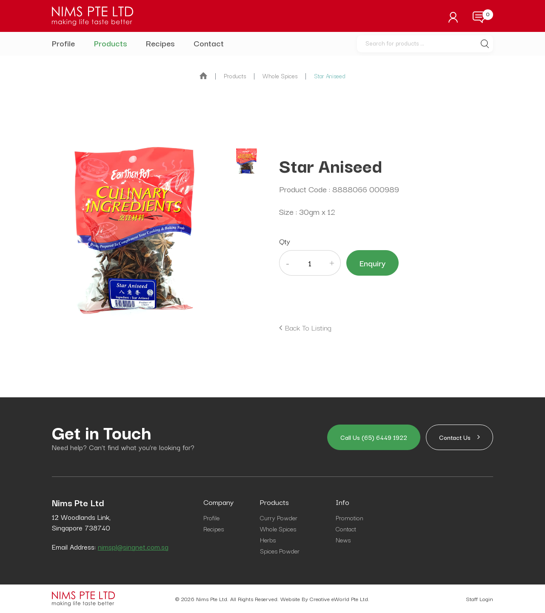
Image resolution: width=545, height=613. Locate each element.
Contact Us (459, 437)
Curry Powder (278, 517)
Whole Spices (278, 528)
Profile (63, 43)
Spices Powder (280, 550)
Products (110, 43)
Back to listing (308, 327)
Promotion (349, 517)
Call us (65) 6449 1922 (373, 437)
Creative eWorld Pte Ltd (339, 598)
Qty (284, 241)
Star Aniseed (329, 75)
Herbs (268, 539)
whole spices (280, 75)
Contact (209, 43)
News (343, 539)
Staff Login (479, 598)
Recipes (160, 43)
